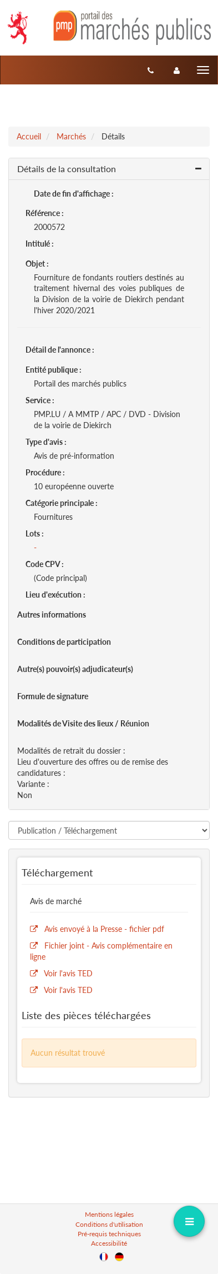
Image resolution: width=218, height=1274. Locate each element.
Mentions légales (109, 1214)
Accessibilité (109, 1243)
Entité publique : (54, 369)
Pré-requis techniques (109, 1234)
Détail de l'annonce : (60, 349)
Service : (40, 400)
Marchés (71, 136)
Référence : (45, 213)
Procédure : (45, 472)
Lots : (35, 533)
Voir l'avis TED (68, 973)
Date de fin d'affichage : (74, 193)
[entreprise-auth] (177, 70)
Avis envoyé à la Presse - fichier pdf (104, 929)
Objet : (37, 263)
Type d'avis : (46, 442)
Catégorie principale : (62, 503)
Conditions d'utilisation (109, 1224)
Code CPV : (45, 564)
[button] (109, 169)
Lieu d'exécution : (55, 594)
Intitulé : (40, 243)
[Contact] (151, 70)
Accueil (29, 136)
